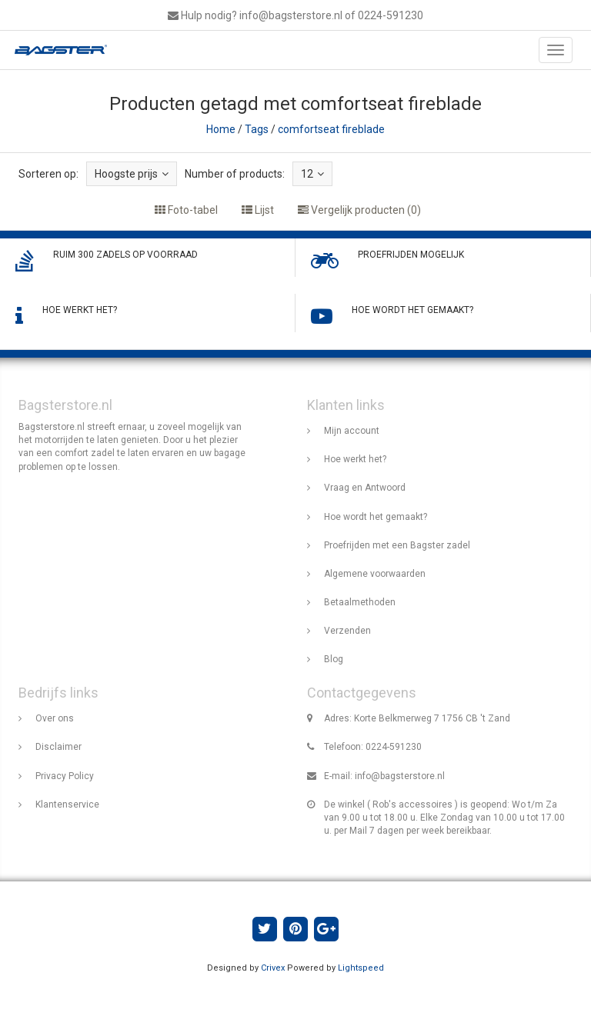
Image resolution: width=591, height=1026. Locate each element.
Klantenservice (67, 804)
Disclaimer (58, 746)
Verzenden (347, 630)
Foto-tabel (186, 210)
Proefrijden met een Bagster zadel (397, 545)
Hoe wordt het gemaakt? (375, 516)
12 (312, 174)
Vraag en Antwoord (365, 487)
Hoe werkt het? (355, 459)
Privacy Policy (64, 776)
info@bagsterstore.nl (400, 776)
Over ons (54, 718)
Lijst (258, 210)
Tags (257, 129)
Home (220, 129)
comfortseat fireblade (331, 129)
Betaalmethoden (360, 602)
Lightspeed (361, 968)
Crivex (273, 968)
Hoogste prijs (132, 174)
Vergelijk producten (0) (359, 210)
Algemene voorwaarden (375, 573)
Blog (333, 659)
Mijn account (351, 430)
